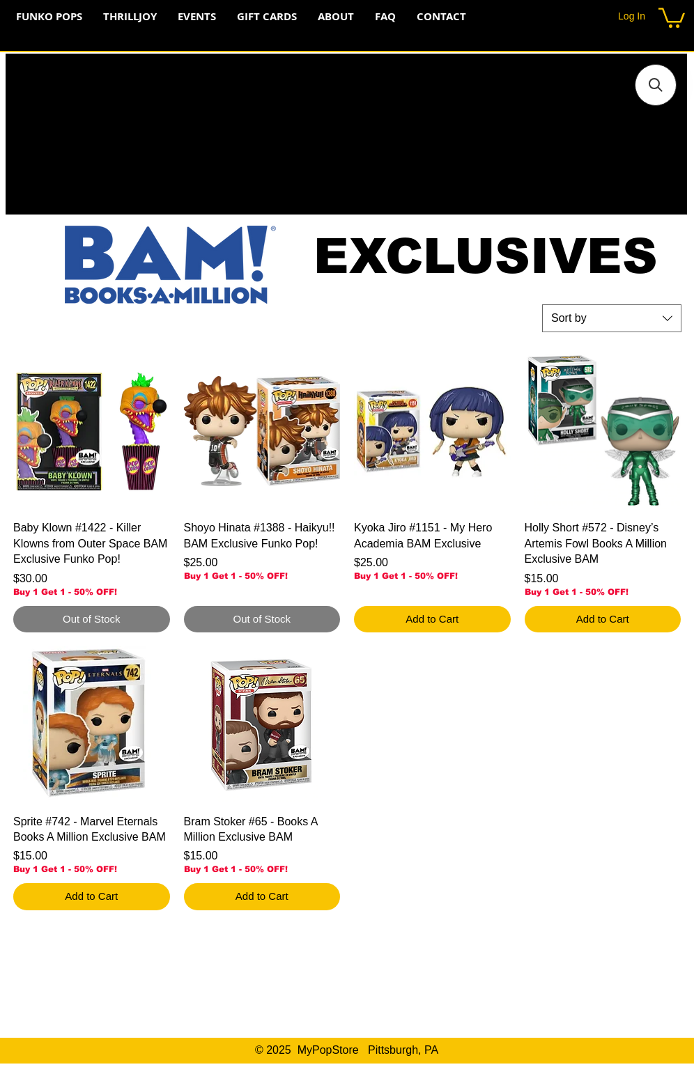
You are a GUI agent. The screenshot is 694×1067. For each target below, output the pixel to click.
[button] (671, 17)
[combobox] (611, 318)
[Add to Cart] (432, 619)
